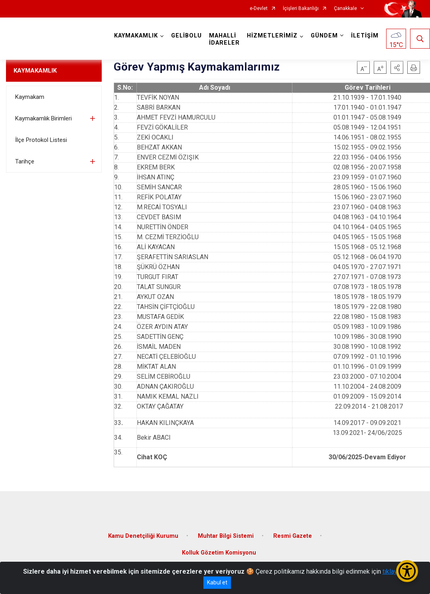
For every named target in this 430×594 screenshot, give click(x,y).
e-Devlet (259, 8)
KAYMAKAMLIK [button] (136, 35)
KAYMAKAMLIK (35, 70)
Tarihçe (24, 161)
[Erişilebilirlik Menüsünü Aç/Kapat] (407, 571)
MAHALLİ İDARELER (224, 39)
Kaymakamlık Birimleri (43, 118)
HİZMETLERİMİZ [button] (272, 35)
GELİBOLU (186, 35)
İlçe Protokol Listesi (41, 140)
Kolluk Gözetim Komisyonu (219, 552)
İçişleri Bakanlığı (301, 8)
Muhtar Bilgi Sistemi (226, 536)
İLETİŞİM (365, 35)
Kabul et (217, 582)
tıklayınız (395, 571)
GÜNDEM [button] (324, 35)
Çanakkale (345, 8)
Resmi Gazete (292, 536)
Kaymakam (29, 96)
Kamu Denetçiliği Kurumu (143, 536)
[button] (397, 67)
